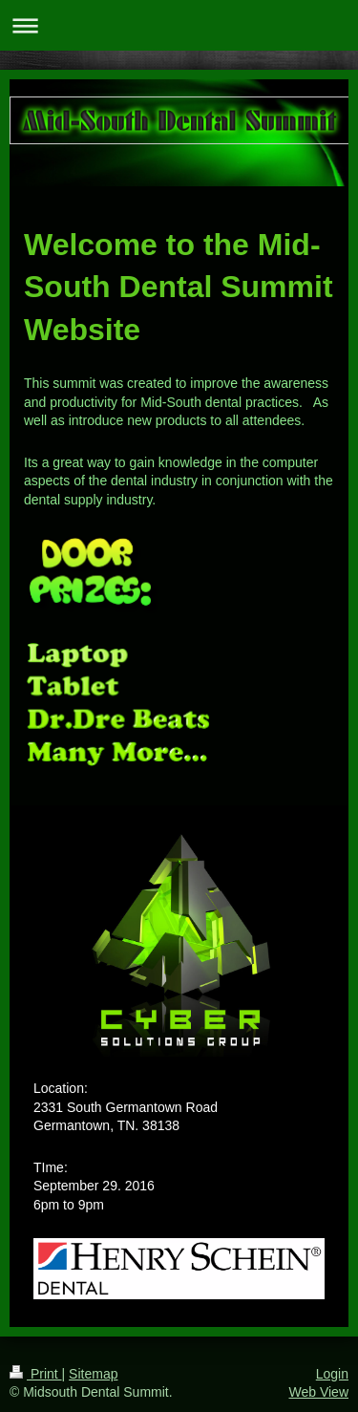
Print (36, 1373)
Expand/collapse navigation (179, 25)
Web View (318, 1392)
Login (332, 1373)
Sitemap (93, 1373)
